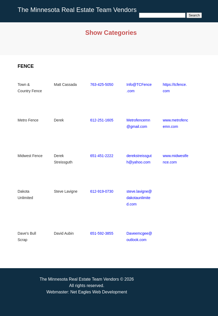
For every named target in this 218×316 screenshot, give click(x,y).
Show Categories (111, 32)
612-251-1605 (101, 120)
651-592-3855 (101, 233)
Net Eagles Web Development (98, 292)
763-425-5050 (101, 84)
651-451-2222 (101, 156)
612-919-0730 (101, 191)
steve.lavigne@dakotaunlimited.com (139, 197)
